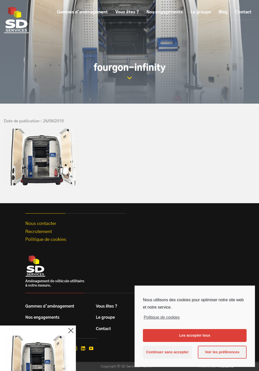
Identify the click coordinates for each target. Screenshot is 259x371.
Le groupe (200, 12)
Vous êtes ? (127, 12)
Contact (243, 12)
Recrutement (38, 231)
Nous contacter (40, 223)
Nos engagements (164, 12)
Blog (223, 12)
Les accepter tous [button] (194, 335)
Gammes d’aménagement (82, 12)
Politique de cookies (162, 317)
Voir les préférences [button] (222, 352)
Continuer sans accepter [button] (167, 352)
